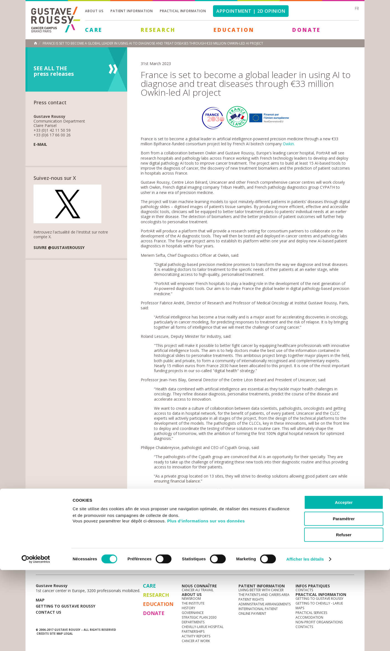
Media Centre (78, 566)
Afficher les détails (305, 640)
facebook (350, 567)
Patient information (132, 11)
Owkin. (289, 143)
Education (234, 29)
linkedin (333, 567)
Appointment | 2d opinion (250, 11)
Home (35, 43)
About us (94, 11)
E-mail (40, 144)
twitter (341, 567)
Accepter (344, 583)
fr (357, 8)
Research (158, 29)
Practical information (183, 11)
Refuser (343, 615)
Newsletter (296, 569)
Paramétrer (344, 599)
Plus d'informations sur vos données (206, 602)
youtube (324, 567)
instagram (315, 567)
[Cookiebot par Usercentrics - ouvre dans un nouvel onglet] (36, 640)
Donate (306, 29)
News (48, 566)
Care (93, 29)
